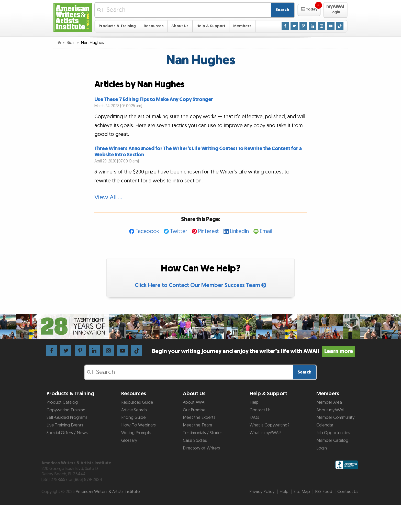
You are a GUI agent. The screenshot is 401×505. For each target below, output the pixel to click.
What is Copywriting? (269, 425)
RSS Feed (323, 492)
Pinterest (208, 231)
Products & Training (117, 26)
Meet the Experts (199, 417)
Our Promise (194, 410)
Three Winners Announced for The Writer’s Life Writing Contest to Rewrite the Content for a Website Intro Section (198, 151)
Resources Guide (137, 402)
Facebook (147, 231)
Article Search (134, 410)
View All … (108, 197)
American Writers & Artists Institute (108, 492)
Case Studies (195, 440)
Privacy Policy (261, 492)
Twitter (178, 231)
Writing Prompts (136, 433)
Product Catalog (62, 402)
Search (282, 10)
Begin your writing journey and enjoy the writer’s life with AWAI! (253, 351)
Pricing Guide (133, 417)
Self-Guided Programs (67, 417)
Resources (154, 26)
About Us (179, 26)
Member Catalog (332, 440)
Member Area (329, 402)
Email (266, 231)
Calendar (324, 425)
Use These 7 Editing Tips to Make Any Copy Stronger (153, 99)
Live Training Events (65, 425)
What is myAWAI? (265, 433)
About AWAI (194, 402)
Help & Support (210, 26)
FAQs (254, 417)
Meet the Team (197, 425)
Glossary (129, 440)
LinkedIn (239, 231)
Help (254, 402)
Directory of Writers (201, 448)
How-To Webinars (138, 425)
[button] (309, 10)
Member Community (335, 417)
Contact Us (260, 410)
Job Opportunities (333, 433)
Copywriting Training (66, 410)
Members (242, 26)
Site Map (302, 492)
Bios (70, 43)
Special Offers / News (67, 433)
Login (321, 448)
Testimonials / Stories (202, 433)
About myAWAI (330, 410)
